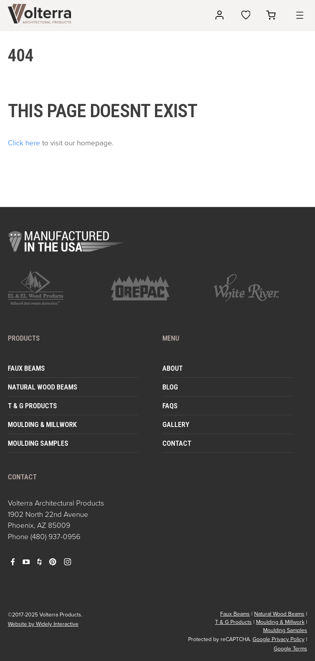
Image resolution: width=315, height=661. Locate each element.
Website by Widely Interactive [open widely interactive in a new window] (43, 624)
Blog (170, 387)
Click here (24, 142)
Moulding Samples (38, 443)
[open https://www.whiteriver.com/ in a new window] (260, 288)
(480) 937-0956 (55, 536)
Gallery (175, 424)
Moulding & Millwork (42, 424)
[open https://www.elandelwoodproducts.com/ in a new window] (54, 288)
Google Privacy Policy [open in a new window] (278, 639)
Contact (176, 443)
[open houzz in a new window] (39, 561)
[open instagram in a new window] (67, 561)
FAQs (170, 406)
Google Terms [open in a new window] (290, 649)
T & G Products (32, 406)
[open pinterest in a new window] (52, 561)
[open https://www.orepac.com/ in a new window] (158, 287)
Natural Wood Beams (42, 387)
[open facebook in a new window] (13, 561)
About (172, 368)
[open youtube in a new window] (26, 561)
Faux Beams (26, 368)
